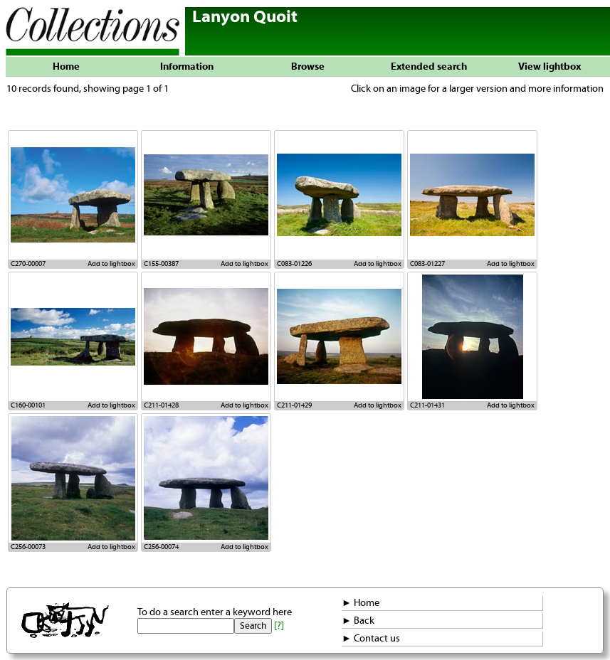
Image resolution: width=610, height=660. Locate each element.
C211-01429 (294, 405)
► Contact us (371, 638)
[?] (279, 626)
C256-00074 (161, 546)
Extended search (429, 67)
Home (66, 67)
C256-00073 (28, 546)
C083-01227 (427, 263)
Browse (308, 67)
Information (187, 67)
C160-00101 (28, 405)
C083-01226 (294, 263)
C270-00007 (28, 263)
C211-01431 (427, 405)
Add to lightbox (111, 263)
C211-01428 (161, 405)
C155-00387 (161, 263)
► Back (358, 621)
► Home (360, 603)
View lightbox (549, 67)
